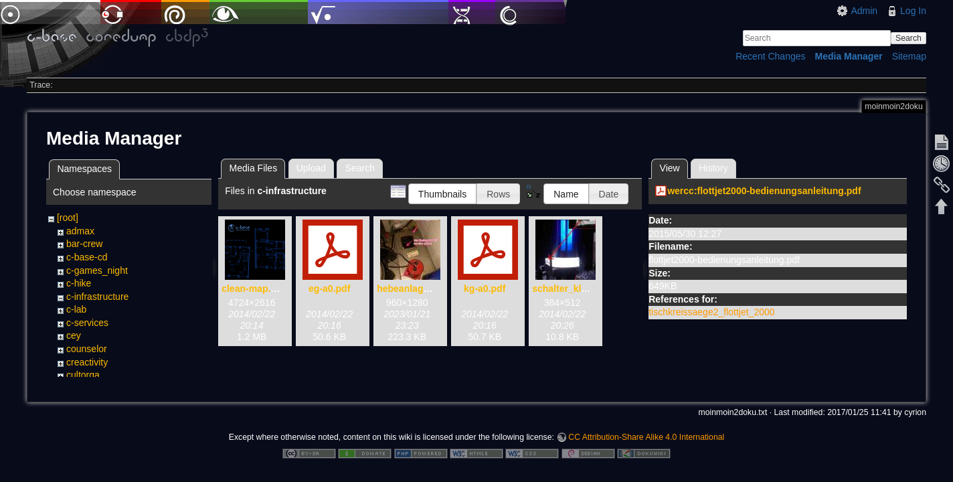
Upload (311, 168)
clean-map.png (255, 288)
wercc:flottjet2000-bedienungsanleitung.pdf (764, 190)
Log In (913, 10)
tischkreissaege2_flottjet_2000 (711, 312)
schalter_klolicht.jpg (577, 288)
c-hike (78, 283)
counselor (86, 348)
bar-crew (84, 243)
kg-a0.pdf (484, 288)
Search (908, 38)
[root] (67, 217)
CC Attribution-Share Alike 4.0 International (646, 438)
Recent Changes (770, 56)
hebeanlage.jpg (411, 288)
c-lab (76, 309)
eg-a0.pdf (329, 288)
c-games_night (97, 270)
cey (73, 335)
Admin (864, 10)
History (713, 168)
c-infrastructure (97, 296)
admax (80, 231)
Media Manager (849, 56)
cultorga (83, 375)
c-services (87, 322)
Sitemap (909, 56)
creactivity (87, 362)
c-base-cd (86, 257)
